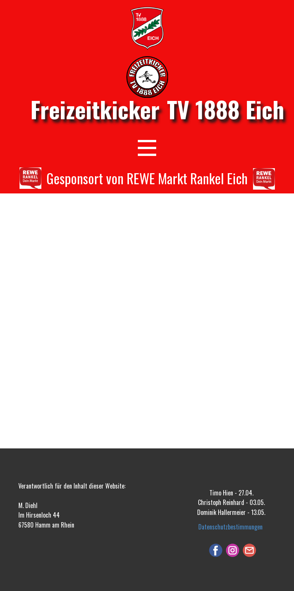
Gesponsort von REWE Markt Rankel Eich (147, 178)
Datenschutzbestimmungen (230, 526)
